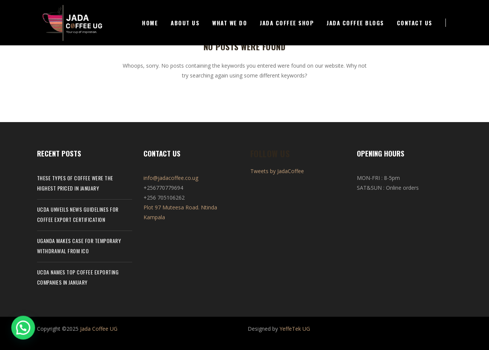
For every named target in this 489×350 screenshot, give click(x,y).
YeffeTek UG (294, 328)
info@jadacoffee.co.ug (170, 177)
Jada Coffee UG (98, 328)
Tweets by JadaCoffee (277, 171)
